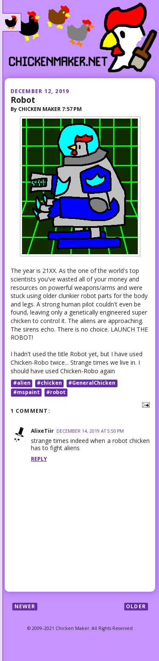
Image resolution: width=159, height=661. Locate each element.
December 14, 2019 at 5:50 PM (90, 431)
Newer (25, 606)
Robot (23, 99)
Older (136, 606)
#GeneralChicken (91, 383)
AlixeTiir (42, 430)
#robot (56, 392)
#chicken (49, 383)
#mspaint (26, 392)
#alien (22, 383)
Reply (39, 458)
